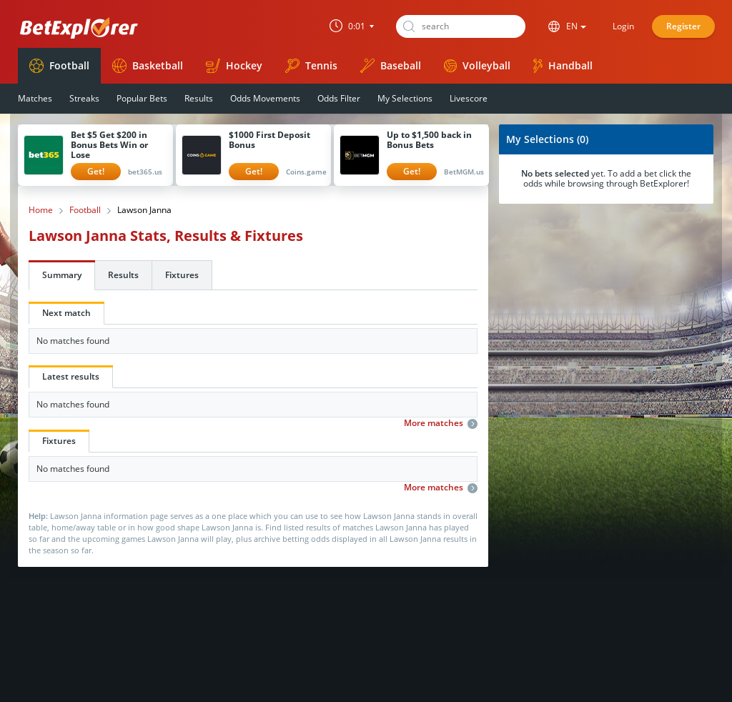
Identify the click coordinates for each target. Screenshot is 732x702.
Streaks (84, 98)
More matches (441, 423)
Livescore (469, 98)
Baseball (390, 66)
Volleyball (477, 65)
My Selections (404, 98)
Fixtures (182, 275)
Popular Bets (142, 98)
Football (59, 66)
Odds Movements (265, 98)
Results (198, 98)
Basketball (147, 66)
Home (41, 210)
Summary (61, 275)
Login (623, 26)
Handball (563, 66)
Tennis (311, 66)
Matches (35, 98)
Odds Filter (338, 98)
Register (683, 26)
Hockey (234, 66)
